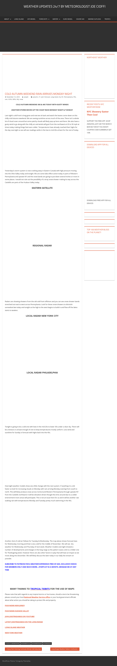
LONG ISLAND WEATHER (15, 627)
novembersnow (37, 643)
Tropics (107, 19)
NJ (60, 97)
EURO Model (67, 19)
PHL (74, 97)
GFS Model (31, 19)
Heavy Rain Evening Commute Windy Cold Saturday (24, 649)
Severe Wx (80, 19)
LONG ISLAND (19, 19)
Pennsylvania (68, 97)
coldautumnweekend (12, 643)
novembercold (25, 643)
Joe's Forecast (45, 97)
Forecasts (44, 19)
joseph (26, 97)
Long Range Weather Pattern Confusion (64, 649)
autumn (35, 97)
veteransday (47, 643)
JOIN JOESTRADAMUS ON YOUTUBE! (20, 616)
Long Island (54, 97)
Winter (56, 19)
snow (21, 99)
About (7, 19)
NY (62, 97)
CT (39, 97)
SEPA (14, 99)
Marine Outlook (94, 19)
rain (6, 99)
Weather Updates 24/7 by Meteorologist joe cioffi (67, 6)
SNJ (18, 99)
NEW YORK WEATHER (13, 633)
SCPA (10, 99)
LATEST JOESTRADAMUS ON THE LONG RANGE (24, 622)
